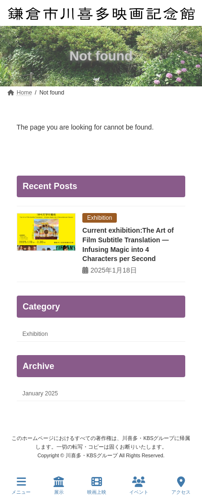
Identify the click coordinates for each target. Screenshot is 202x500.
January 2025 (40, 393)
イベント (138, 485)
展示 (59, 485)
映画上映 (96, 485)
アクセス (181, 485)
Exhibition (35, 334)
